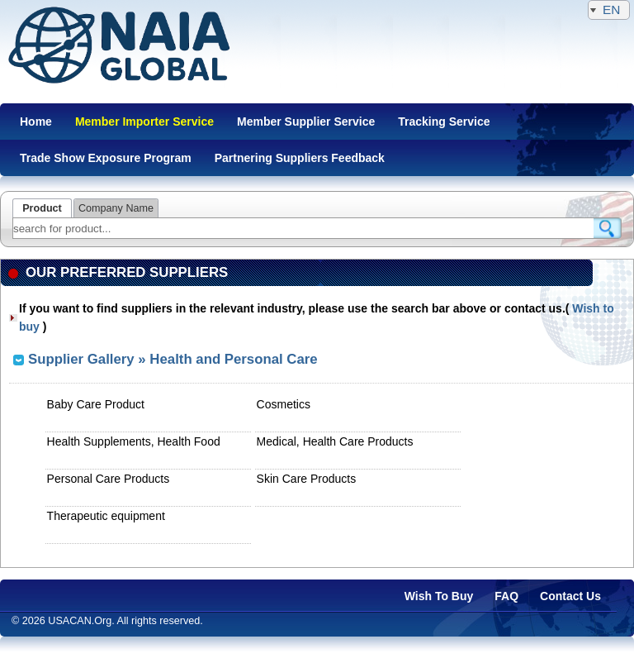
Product (42, 208)
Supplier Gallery (81, 359)
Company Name (116, 208)
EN (608, 9)
